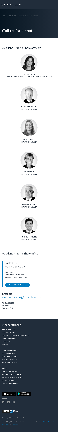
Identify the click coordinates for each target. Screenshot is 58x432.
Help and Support (8, 353)
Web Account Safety (9, 359)
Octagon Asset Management (12, 377)
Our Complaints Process (11, 350)
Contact (12, 16)
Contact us (6, 341)
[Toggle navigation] (55, 5)
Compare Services (8, 332)
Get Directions (17, 285)
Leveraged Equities (9, 380)
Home (4, 16)
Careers (5, 344)
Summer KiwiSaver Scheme (11, 374)
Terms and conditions (10, 362)
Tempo (4, 368)
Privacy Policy (15, 424)
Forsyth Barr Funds (9, 371)
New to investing (8, 329)
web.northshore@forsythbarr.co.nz (22, 297)
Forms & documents (9, 338)
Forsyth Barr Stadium (10, 383)
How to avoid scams (9, 356)
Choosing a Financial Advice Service (15, 335)
